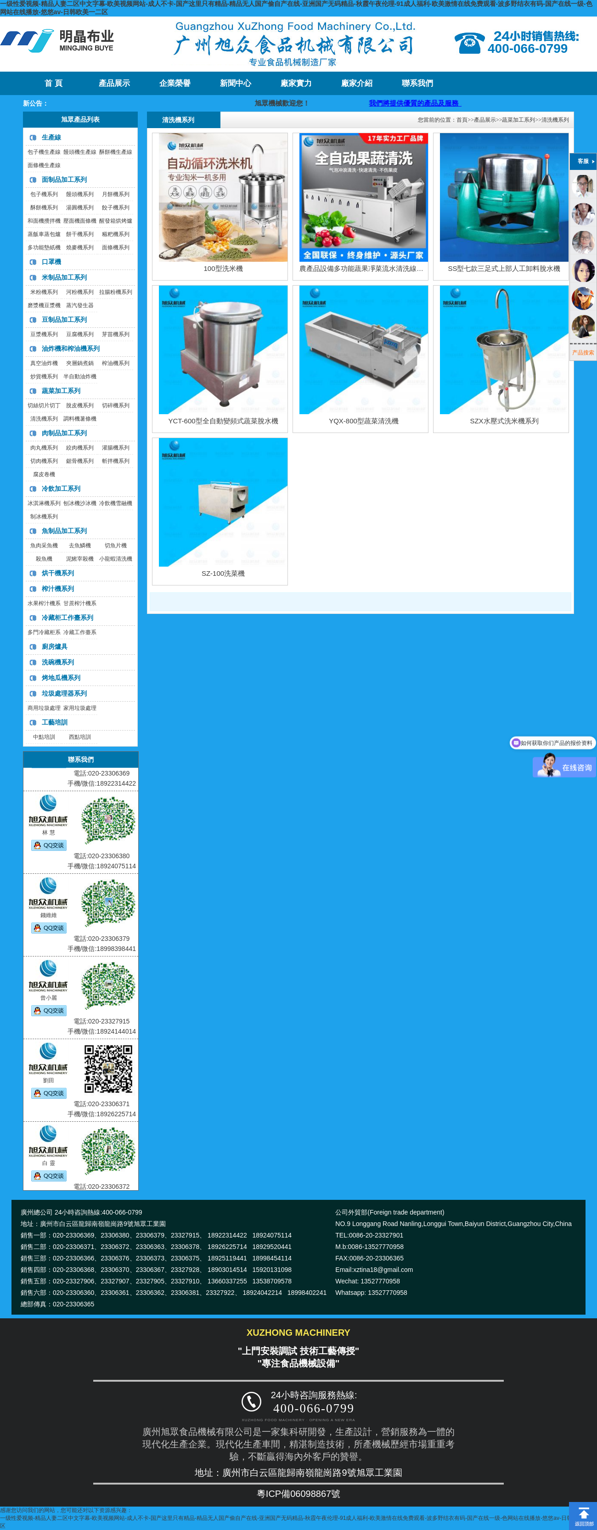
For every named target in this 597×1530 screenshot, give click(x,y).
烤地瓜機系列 (61, 677)
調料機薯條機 (79, 419)
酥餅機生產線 (115, 152)
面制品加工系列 (64, 179)
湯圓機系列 (80, 207)
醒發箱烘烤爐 (115, 221)
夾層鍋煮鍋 (80, 363)
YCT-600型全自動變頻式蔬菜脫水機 (223, 421)
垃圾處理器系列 (64, 693)
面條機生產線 (44, 165)
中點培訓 (44, 737)
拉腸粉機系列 (115, 292)
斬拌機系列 (116, 461)
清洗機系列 (44, 419)
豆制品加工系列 (64, 319)
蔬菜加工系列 (61, 390)
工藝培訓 (55, 722)
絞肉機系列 (80, 447)
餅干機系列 (80, 234)
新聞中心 (235, 83)
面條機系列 (116, 247)
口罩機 (51, 261)
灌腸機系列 (116, 447)
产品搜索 (583, 352)
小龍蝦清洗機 (115, 559)
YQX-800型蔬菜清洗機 (364, 421)
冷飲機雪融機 (115, 503)
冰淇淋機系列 (44, 503)
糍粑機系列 (116, 234)
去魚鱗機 (80, 545)
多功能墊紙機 (44, 247)
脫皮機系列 (80, 405)
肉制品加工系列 (64, 433)
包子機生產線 (44, 152)
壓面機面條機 (79, 221)
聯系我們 (417, 83)
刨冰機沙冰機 (79, 503)
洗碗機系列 (58, 662)
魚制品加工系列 (64, 530)
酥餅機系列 (44, 207)
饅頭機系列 (80, 194)
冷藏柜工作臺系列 (67, 617)
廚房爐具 (55, 646)
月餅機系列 (116, 194)
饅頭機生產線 (79, 152)
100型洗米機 (222, 268)
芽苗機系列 (116, 334)
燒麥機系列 (80, 247)
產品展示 (114, 83)
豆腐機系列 (80, 334)
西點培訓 (80, 737)
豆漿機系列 (44, 334)
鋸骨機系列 (80, 461)
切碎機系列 (116, 405)
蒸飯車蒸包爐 (44, 234)
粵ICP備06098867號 (298, 1494)
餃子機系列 (116, 207)
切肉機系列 (44, 461)
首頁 (461, 120)
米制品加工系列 (64, 277)
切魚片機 (116, 545)
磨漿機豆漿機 (44, 305)
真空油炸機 (44, 363)
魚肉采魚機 (44, 545)
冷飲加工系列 (61, 488)
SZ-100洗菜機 (223, 573)
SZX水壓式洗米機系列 (504, 421)
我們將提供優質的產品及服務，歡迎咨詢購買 (455, 103)
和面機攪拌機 (44, 221)
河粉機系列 (80, 292)
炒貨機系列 (44, 376)
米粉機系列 (44, 292)
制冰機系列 (44, 516)
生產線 (51, 137)
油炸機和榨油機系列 (71, 348)
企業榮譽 (175, 83)
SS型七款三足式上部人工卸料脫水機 (504, 268)
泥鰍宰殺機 (80, 559)
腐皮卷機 (44, 474)
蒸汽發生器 (80, 305)
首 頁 (53, 83)
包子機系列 (44, 194)
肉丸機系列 (44, 447)
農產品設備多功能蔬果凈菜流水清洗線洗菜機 (368, 268)
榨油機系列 (116, 363)
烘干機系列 (58, 573)
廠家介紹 (356, 83)
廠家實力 (296, 83)
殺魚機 (44, 559)
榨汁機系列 (58, 588)
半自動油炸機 (79, 376)
